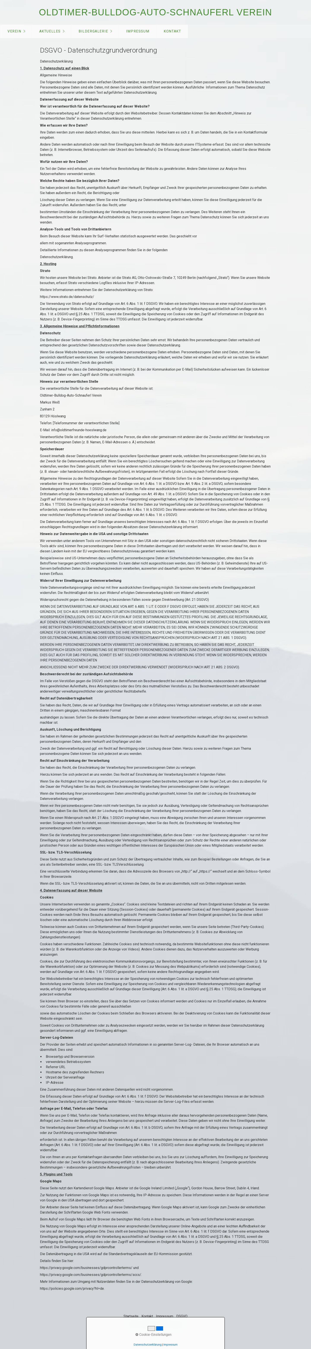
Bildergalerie (93, 31)
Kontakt (172, 31)
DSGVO (181, 1316)
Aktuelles (50, 31)
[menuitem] (16, 31)
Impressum (137, 31)
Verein (14, 31)
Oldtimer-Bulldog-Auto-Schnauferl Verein (155, 12)
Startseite (131, 1316)
